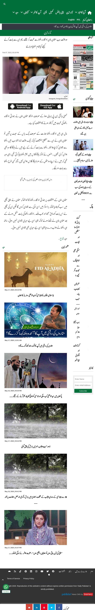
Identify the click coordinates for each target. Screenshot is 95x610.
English (71, 20)
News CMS (76, 594)
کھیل (51, 12)
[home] (90, 12)
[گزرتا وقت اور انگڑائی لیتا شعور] (87, 350)
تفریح (62, 239)
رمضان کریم (87, 20)
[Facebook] (51, 571)
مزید (3, 247)
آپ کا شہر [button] (36, 12)
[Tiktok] (18, 571)
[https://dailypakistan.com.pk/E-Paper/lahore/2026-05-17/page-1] (83, 67)
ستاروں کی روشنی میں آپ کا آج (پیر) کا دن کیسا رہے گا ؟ (73, 26)
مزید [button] (15, 12)
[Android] (8, 571)
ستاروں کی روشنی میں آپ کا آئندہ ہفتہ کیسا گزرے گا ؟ (35, 345)
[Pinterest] (24, 571)
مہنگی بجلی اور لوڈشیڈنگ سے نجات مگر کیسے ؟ (76, 263)
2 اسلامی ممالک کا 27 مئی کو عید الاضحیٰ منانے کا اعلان (36, 295)
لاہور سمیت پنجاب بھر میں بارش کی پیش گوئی (35, 446)
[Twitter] (46, 571)
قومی (45, 12)
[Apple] (47, 574)
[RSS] (13, 571)
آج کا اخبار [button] (80, 12)
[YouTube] (40, 571)
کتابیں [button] (24, 12)
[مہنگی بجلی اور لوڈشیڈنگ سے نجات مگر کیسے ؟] (87, 255)
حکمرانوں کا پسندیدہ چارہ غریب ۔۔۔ (77, 293)
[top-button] (3, 580)
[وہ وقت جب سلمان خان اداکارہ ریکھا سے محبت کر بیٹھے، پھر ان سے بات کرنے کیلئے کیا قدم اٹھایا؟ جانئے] (59, 607)
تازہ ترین (69, 12)
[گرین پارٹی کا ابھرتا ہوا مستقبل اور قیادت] (87, 221)
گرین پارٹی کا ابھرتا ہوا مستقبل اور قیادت (77, 229)
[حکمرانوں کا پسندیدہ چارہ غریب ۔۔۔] (87, 288)
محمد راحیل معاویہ (77, 311)
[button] (4, 3)
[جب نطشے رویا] (87, 326)
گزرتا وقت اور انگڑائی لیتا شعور (76, 353)
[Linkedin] (29, 571)
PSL (78, 20)
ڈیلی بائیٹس (59, 12)
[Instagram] (34, 571)
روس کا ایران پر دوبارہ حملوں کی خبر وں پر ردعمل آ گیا (36, 179)
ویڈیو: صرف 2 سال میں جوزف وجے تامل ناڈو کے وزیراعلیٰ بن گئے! (83, 127)
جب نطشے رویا (76, 325)
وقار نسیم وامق (77, 334)
